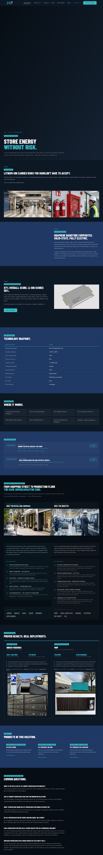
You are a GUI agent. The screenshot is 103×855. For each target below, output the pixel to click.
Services (46, 3)
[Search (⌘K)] (77, 3)
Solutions (27, 3)
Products (37, 3)
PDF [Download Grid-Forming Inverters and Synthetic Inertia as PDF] (93, 461)
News (53, 3)
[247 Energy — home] (9, 2)
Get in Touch (89, 3)
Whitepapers (61, 3)
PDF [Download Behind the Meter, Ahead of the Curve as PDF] (93, 447)
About (69, 3)
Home (5, 132)
